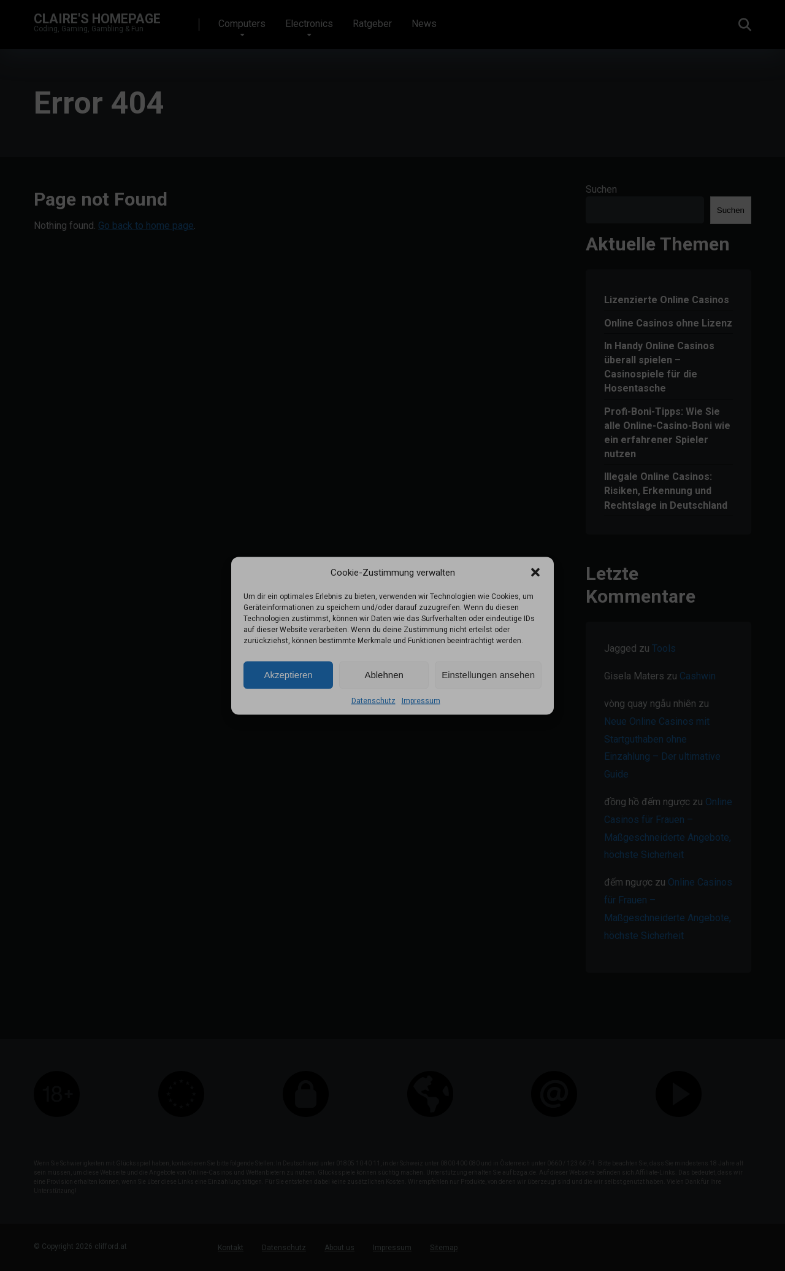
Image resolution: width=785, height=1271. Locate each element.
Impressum (421, 700)
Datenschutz (373, 700)
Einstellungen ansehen (488, 675)
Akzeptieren (288, 675)
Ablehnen (383, 675)
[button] (535, 572)
